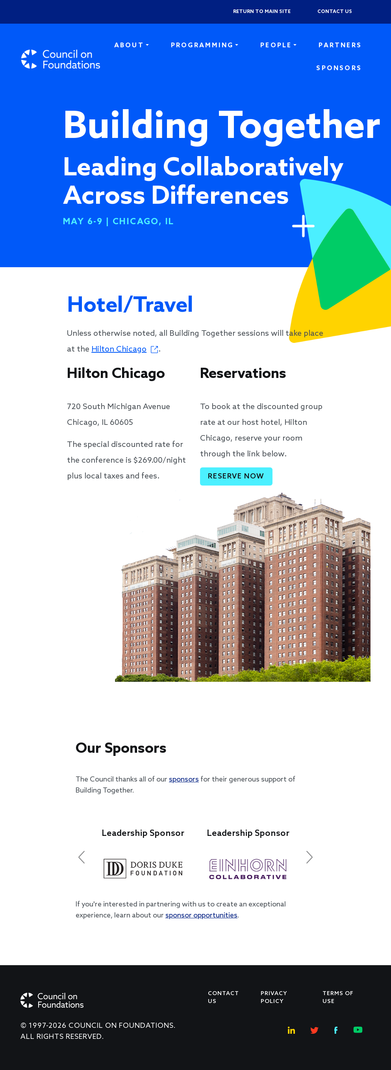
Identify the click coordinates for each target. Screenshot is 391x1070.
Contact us (334, 12)
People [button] (276, 45)
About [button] (129, 45)
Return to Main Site (262, 12)
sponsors (184, 779)
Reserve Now (236, 476)
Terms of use (338, 997)
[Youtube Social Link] (358, 1029)
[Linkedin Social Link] (291, 1029)
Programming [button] (202, 45)
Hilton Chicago (118, 349)
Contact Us (223, 997)
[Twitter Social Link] (315, 1029)
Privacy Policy (274, 997)
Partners (340, 45)
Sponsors (339, 68)
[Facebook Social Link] (335, 1029)
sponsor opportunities (201, 915)
